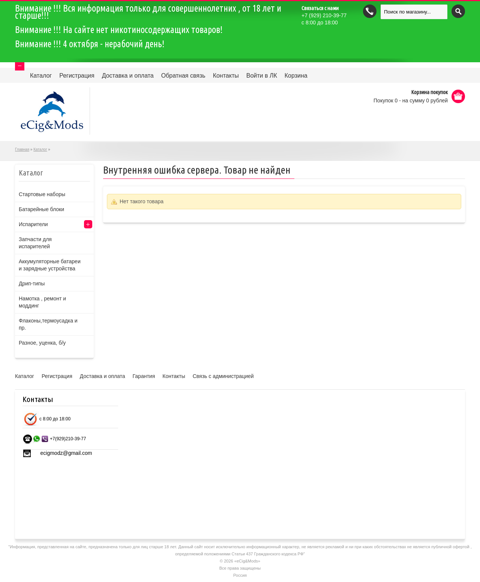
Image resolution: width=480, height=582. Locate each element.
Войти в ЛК (261, 75)
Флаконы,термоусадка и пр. (48, 324)
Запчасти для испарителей (35, 242)
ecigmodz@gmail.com (66, 453)
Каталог (41, 75)
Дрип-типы (32, 283)
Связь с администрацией (223, 376)
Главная (22, 149)
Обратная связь (183, 75)
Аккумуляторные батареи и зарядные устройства (50, 265)
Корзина (296, 75)
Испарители (33, 224)
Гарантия (144, 376)
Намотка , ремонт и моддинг (42, 302)
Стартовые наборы (42, 194)
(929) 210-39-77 (324, 15)
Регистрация (76, 75)
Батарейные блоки (41, 209)
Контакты (226, 75)
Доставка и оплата (128, 75)
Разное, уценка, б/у (42, 343)
